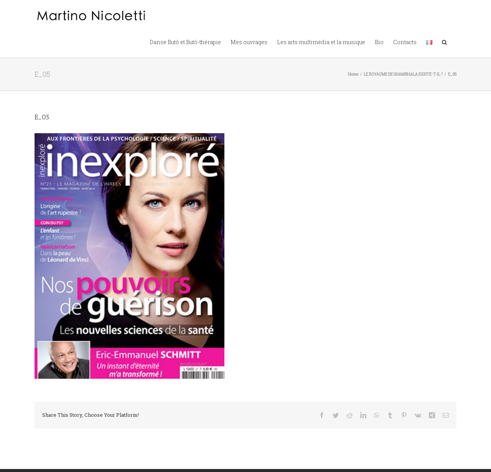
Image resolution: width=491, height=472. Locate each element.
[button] (444, 41)
